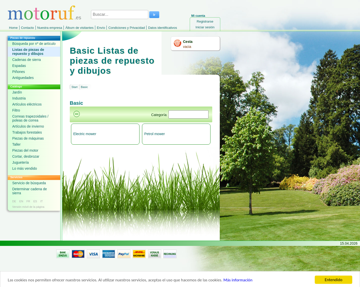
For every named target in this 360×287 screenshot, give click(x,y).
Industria (19, 98)
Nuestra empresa (49, 28)
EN (21, 201)
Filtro (16, 110)
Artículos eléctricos (27, 104)
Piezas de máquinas (28, 138)
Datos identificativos (162, 28)
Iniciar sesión (205, 27)
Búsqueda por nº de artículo (34, 44)
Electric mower (84, 134)
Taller (16, 144)
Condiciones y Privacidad (126, 28)
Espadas (19, 66)
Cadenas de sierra (26, 60)
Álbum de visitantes (79, 28)
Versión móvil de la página (28, 206)
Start (75, 86)
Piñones (18, 72)
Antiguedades (23, 78)
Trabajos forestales (27, 132)
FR (28, 201)
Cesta (187, 42)
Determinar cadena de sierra (29, 191)
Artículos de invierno (28, 126)
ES (35, 201)
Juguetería (20, 162)
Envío (101, 28)
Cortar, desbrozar (25, 156)
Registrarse (205, 21)
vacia (187, 47)
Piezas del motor (25, 150)
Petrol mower (154, 134)
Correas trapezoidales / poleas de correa (30, 118)
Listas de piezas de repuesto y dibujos (28, 52)
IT (41, 201)
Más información (237, 283)
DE (14, 201)
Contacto (27, 28)
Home (13, 28)
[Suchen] (188, 114)
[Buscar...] (119, 14)
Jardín (17, 92)
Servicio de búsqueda (29, 183)
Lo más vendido (24, 168)
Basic (84, 86)
